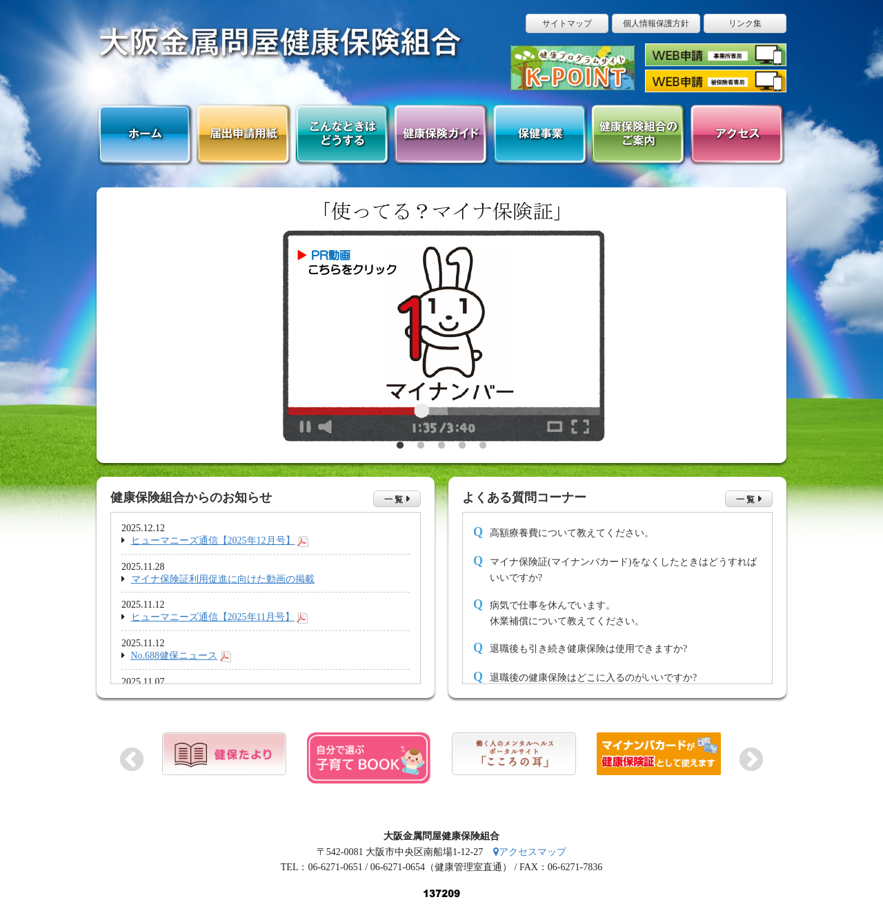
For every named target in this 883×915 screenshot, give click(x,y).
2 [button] (421, 446)
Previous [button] (131, 758)
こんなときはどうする (342, 135)
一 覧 (393, 499)
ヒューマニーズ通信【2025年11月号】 (213, 617)
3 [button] (441, 446)
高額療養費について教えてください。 (572, 533)
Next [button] (751, 758)
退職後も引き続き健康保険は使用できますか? (588, 649)
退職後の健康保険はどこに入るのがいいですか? (593, 677)
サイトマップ (567, 23)
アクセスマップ (529, 852)
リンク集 (745, 23)
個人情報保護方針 (656, 23)
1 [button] (400, 446)
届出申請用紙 (243, 135)
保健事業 (539, 135)
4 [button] (462, 446)
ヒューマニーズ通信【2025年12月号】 (213, 540)
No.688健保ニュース (174, 655)
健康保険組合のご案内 (638, 135)
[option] (441, 325)
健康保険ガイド (441, 135)
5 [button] (483, 446)
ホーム (145, 135)
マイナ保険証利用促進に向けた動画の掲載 (223, 579)
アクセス (736, 135)
